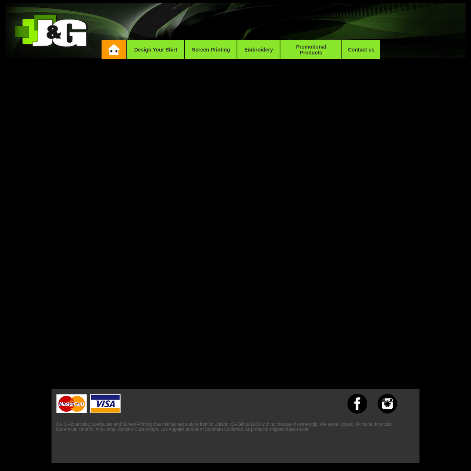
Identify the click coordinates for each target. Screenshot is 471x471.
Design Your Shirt (155, 50)
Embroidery (258, 50)
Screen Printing (211, 50)
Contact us (361, 50)
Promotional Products (311, 50)
